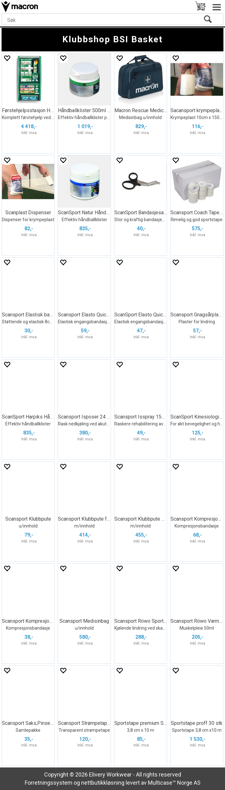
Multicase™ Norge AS (174, 782)
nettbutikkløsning (102, 782)
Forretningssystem (48, 782)
